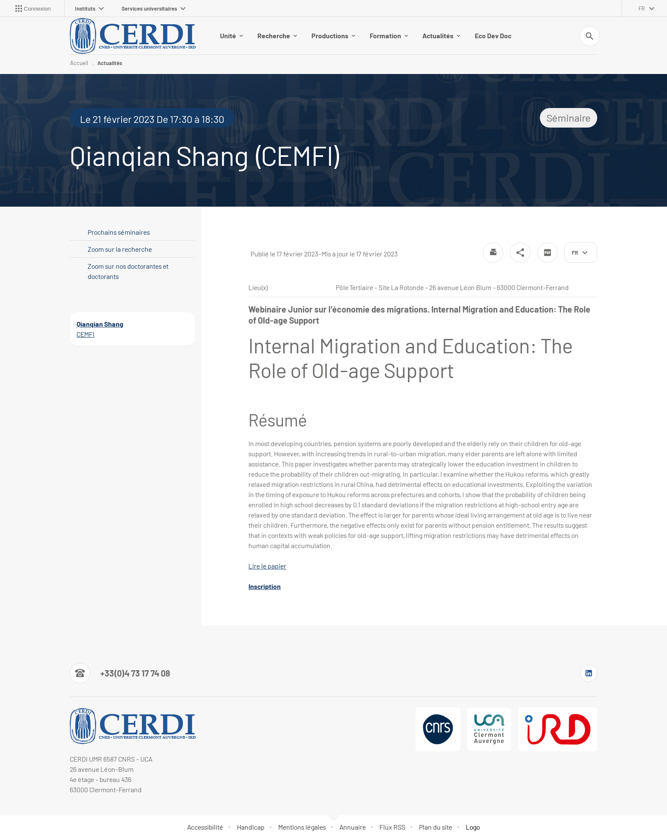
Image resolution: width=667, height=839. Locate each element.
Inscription (264, 586)
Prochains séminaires (119, 232)
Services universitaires (153, 8)
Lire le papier (267, 566)
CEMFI (85, 334)
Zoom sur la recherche (120, 249)
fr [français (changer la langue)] (641, 8)
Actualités (441, 35)
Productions (333, 35)
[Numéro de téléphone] (120, 673)
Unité (231, 35)
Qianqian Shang (100, 324)
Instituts (89, 8)
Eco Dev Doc (493, 35)
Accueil (79, 63)
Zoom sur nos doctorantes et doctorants (128, 271)
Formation (389, 35)
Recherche (277, 35)
